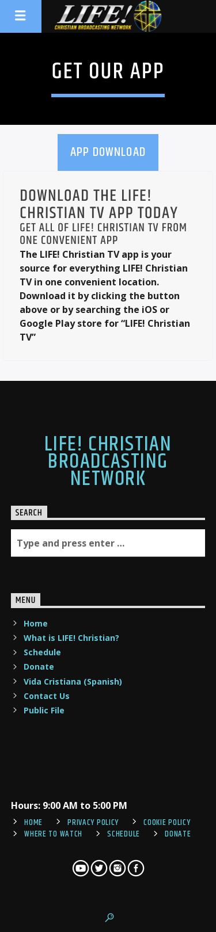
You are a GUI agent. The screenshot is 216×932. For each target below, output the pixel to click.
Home (36, 623)
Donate (39, 666)
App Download (108, 152)
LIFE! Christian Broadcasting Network (108, 462)
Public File (44, 710)
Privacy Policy (93, 822)
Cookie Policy (166, 822)
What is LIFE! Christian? (71, 637)
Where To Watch (53, 834)
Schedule (42, 652)
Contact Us (47, 695)
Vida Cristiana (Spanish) (73, 681)
